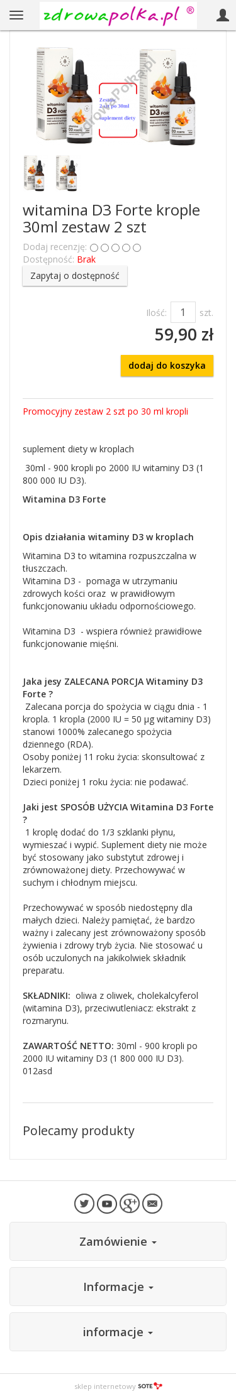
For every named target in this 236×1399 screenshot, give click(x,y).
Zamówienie (118, 1241)
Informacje (118, 1286)
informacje (118, 1331)
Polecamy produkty (79, 1130)
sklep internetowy (118, 1386)
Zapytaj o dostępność (75, 275)
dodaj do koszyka (167, 365)
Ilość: (156, 312)
